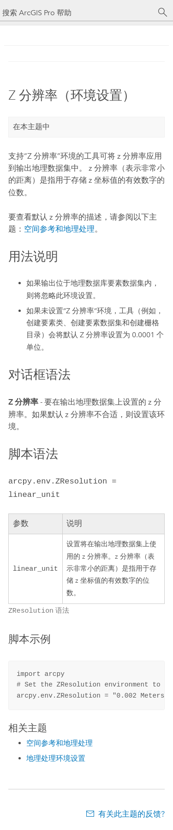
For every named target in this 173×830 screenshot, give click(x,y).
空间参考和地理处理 (59, 228)
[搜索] (162, 12)
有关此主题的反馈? (131, 812)
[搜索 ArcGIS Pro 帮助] (77, 13)
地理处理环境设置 (55, 756)
